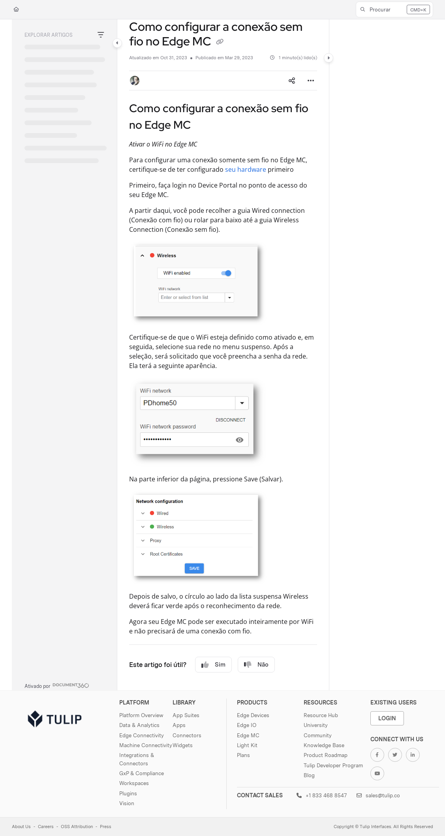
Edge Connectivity (141, 735)
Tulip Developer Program (333, 765)
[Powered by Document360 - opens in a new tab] (56, 685)
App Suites (186, 715)
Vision (126, 803)
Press (105, 826)
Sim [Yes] (213, 665)
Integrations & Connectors (136, 759)
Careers (46, 826)
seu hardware (245, 169)
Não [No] (256, 665)
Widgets (183, 745)
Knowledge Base (324, 745)
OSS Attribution (77, 826)
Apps (179, 725)
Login (387, 718)
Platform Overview (141, 715)
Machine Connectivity (145, 745)
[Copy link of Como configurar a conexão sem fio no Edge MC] (220, 42)
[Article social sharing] (291, 80)
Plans (243, 755)
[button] (394, 9)
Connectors (187, 735)
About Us (21, 826)
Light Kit (247, 745)
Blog (309, 775)
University (316, 725)
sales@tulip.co (378, 795)
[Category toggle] (117, 43)
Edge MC (248, 735)
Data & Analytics (139, 725)
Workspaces (134, 783)
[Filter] (100, 35)
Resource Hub (321, 715)
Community (318, 735)
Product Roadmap (325, 755)
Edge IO (246, 725)
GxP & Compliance (141, 773)
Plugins (128, 793)
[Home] (16, 9)
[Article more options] (310, 80)
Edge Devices (253, 715)
